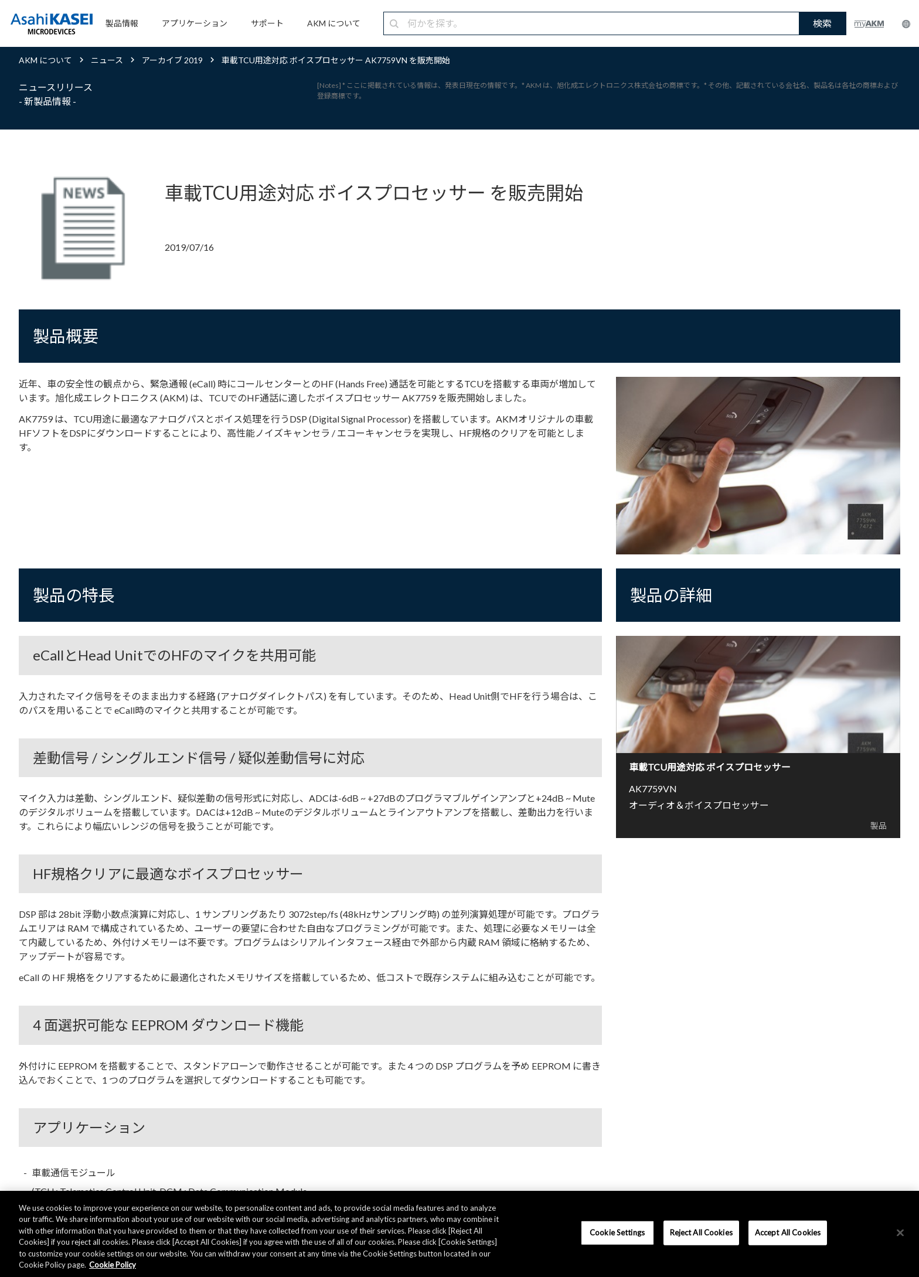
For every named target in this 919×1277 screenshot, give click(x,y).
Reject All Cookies (701, 1232)
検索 (822, 23)
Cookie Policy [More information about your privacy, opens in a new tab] (112, 1264)
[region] (459, 1234)
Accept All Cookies (788, 1232)
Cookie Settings (617, 1232)
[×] (900, 1233)
